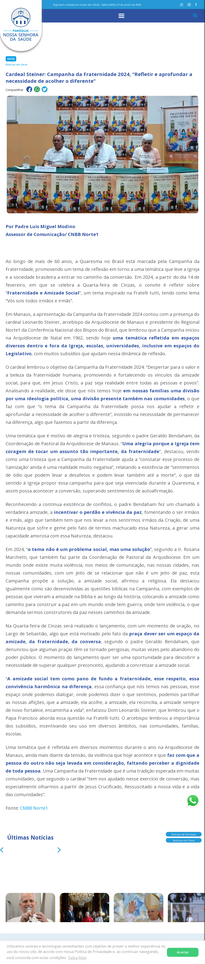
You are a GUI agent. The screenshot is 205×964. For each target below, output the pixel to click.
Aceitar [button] (183, 952)
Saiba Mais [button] (77, 957)
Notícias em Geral (184, 840)
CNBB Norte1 (34, 808)
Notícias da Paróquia (183, 834)
